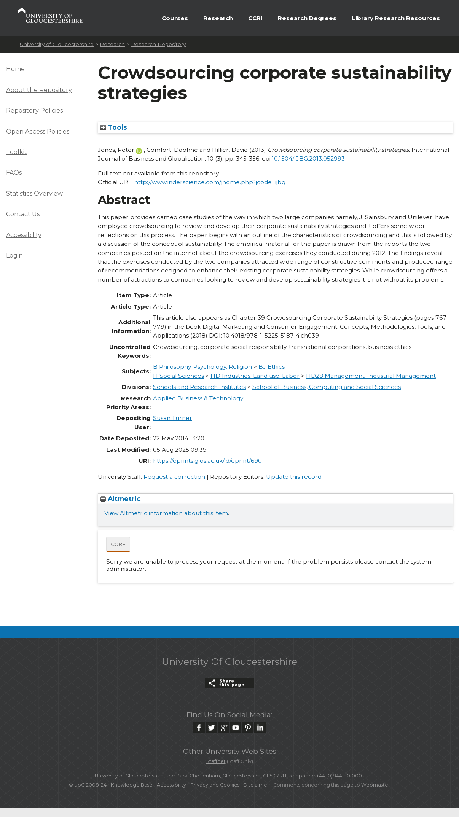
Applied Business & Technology (198, 398)
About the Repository (39, 90)
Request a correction (174, 476)
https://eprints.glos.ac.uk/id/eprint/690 (207, 460)
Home (15, 69)
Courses (175, 18)
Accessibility (23, 235)
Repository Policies (34, 110)
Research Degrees (307, 18)
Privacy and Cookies (214, 785)
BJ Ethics (271, 366)
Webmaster (375, 785)
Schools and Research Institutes (199, 386)
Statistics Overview (34, 193)
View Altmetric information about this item (166, 513)
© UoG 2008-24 (88, 785)
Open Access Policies (37, 131)
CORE (118, 544)
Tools (113, 127)
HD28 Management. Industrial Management (371, 375)
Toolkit (16, 152)
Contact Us (23, 214)
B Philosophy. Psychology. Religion (202, 366)
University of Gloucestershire (57, 44)
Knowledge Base (132, 785)
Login (14, 255)
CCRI (255, 18)
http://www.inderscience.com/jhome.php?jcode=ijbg (209, 182)
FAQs (14, 172)
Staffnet (216, 761)
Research (218, 18)
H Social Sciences (178, 375)
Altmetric (120, 499)
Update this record (294, 476)
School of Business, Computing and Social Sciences (326, 386)
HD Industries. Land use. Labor (255, 375)
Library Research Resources (396, 18)
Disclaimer (256, 785)
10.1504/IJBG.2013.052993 (308, 158)
